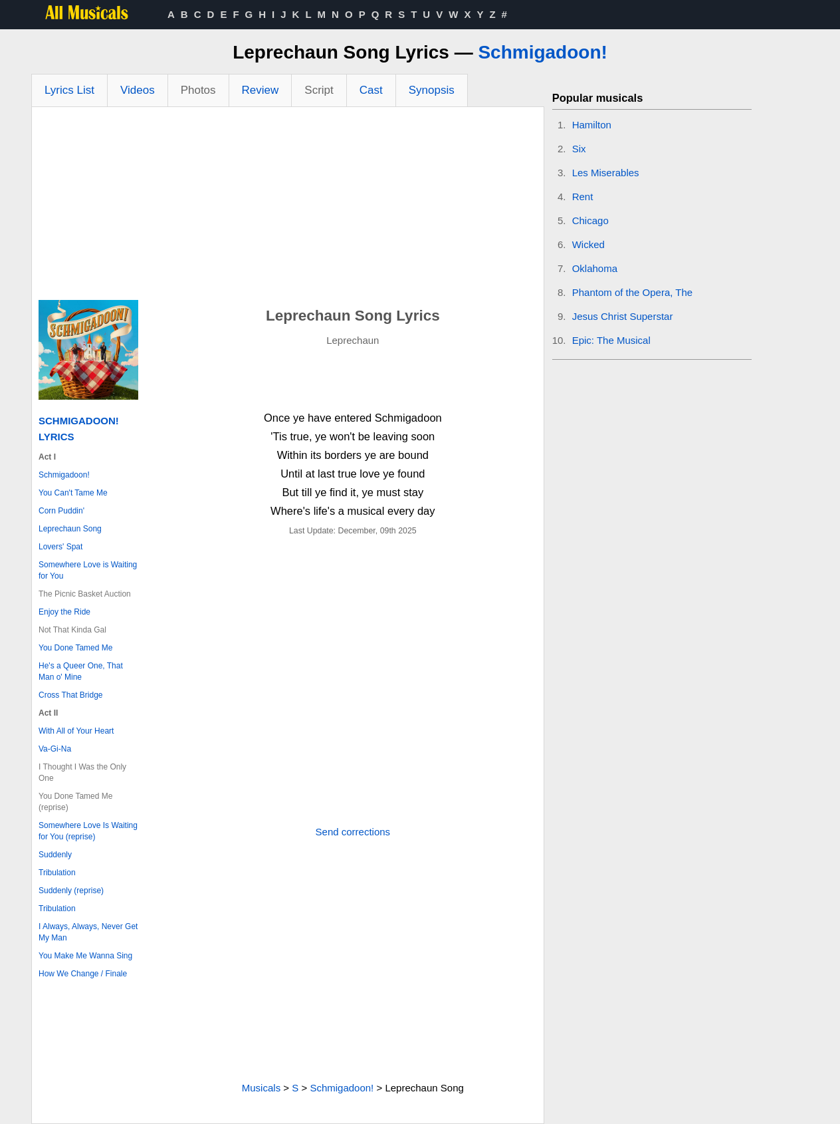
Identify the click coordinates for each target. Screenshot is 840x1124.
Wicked (588, 244)
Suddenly (55, 854)
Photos (198, 90)
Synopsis (432, 90)
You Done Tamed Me (75, 647)
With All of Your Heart (76, 731)
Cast (371, 90)
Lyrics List (69, 90)
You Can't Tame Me (73, 492)
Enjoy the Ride (64, 612)
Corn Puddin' (61, 510)
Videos (137, 90)
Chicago (590, 220)
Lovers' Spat (60, 546)
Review (260, 90)
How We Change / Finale (83, 973)
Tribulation (57, 872)
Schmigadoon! (542, 52)
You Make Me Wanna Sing (85, 955)
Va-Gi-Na (55, 749)
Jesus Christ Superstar (622, 316)
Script (318, 90)
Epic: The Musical (611, 340)
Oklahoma (594, 268)
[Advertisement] (288, 207)
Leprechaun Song (70, 528)
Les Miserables (605, 172)
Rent (582, 196)
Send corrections (353, 831)
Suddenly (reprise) (71, 890)
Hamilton (591, 124)
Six (579, 148)
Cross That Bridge (71, 695)
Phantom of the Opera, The (632, 292)
